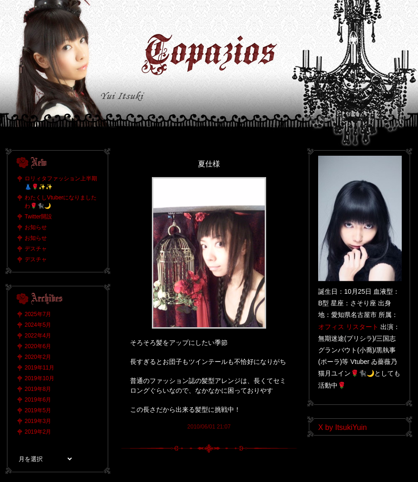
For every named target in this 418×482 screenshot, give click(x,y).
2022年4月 (38, 335)
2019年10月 (39, 378)
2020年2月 (38, 357)
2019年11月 (39, 367)
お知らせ (36, 227)
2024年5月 (38, 325)
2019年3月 (38, 421)
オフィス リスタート (348, 326)
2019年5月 (38, 410)
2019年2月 (38, 432)
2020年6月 (38, 346)
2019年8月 (38, 389)
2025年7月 (38, 314)
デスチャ (36, 248)
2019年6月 (38, 399)
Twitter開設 (38, 216)
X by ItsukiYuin (342, 427)
